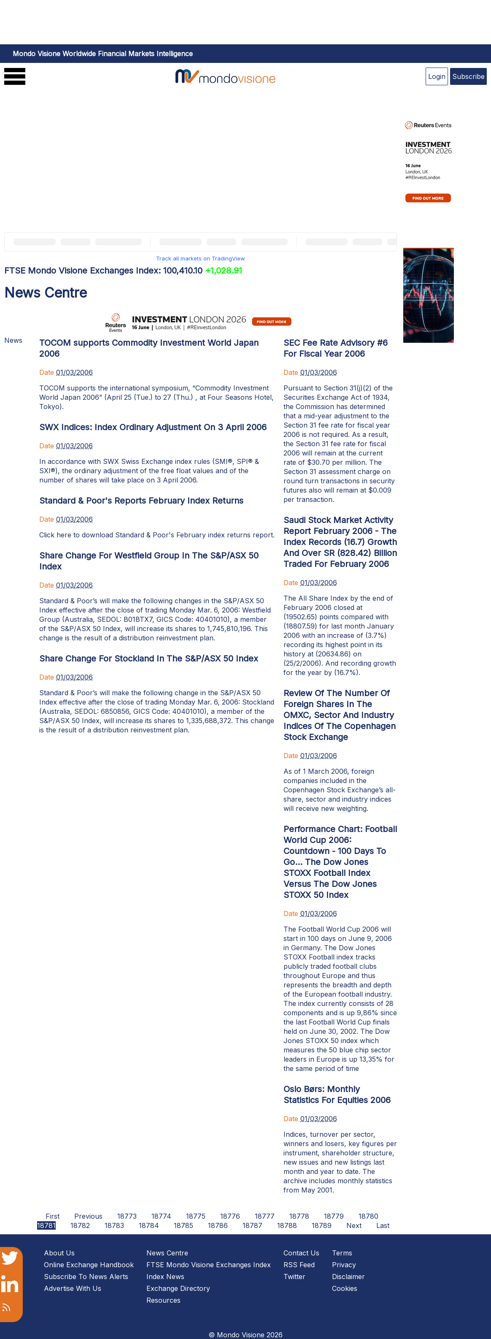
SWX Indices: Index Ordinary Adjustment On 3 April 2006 (153, 427)
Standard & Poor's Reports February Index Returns (141, 501)
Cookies (344, 1288)
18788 (287, 1225)
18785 (183, 1225)
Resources (163, 1300)
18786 (218, 1225)
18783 (114, 1225)
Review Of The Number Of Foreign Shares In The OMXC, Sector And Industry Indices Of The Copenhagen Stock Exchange (339, 715)
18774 (161, 1216)
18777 (265, 1216)
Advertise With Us (72, 1288)
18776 (230, 1216)
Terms (342, 1253)
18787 (252, 1225)
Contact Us (301, 1253)
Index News (165, 1276)
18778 (299, 1216)
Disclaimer (348, 1276)
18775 (195, 1216)
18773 (127, 1216)
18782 (80, 1225)
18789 (322, 1225)
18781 (46, 1225)
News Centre (167, 1253)
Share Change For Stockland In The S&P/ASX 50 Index (148, 658)
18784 (149, 1225)
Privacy (344, 1264)
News (13, 340)
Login (436, 76)
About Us (59, 1253)
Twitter (294, 1276)
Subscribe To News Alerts (86, 1276)
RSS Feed (299, 1264)
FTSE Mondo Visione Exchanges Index (208, 1264)
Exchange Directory (178, 1288)
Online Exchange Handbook (89, 1264)
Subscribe (468, 76)
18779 (334, 1216)
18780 (368, 1216)
